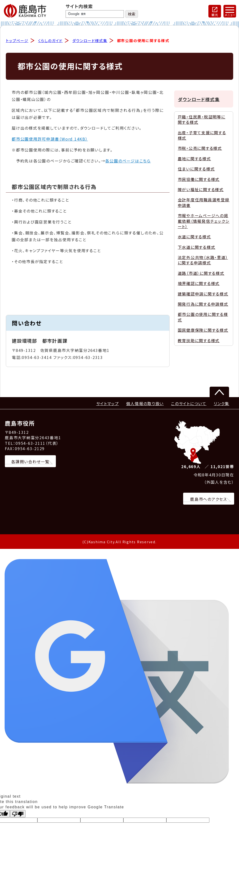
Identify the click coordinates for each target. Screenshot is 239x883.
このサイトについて (188, 404)
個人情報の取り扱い (145, 404)
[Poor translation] (18, 814)
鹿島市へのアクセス (208, 499)
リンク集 (221, 404)
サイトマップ (107, 404)
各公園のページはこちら (128, 161)
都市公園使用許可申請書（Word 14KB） (50, 139)
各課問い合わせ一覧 (30, 462)
